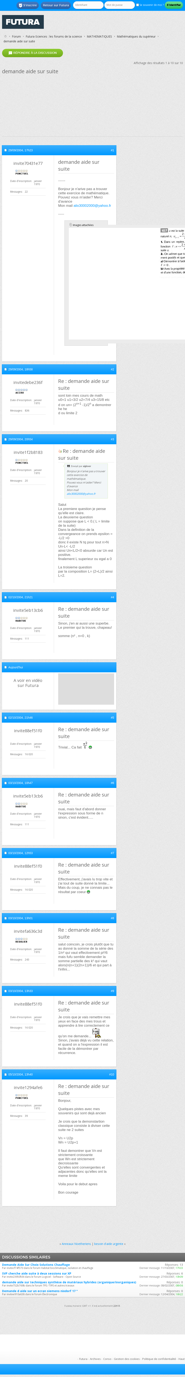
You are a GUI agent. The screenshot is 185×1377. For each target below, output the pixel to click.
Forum (16, 36)
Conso (107, 1359)
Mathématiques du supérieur (136, 36)
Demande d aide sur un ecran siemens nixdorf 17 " (40, 1291)
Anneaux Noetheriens (76, 1244)
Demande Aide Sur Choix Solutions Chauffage (36, 1265)
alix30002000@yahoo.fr (92, 206)
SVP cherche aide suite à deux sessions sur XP (36, 1273)
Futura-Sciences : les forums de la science (54, 36)
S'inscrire (28, 5)
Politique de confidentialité (159, 1359)
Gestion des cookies (127, 1359)
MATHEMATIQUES (99, 36)
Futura (83, 1359)
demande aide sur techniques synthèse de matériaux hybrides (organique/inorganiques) (69, 1282)
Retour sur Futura (56, 5)
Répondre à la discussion (32, 53)
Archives (95, 1359)
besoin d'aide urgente (108, 1244)
